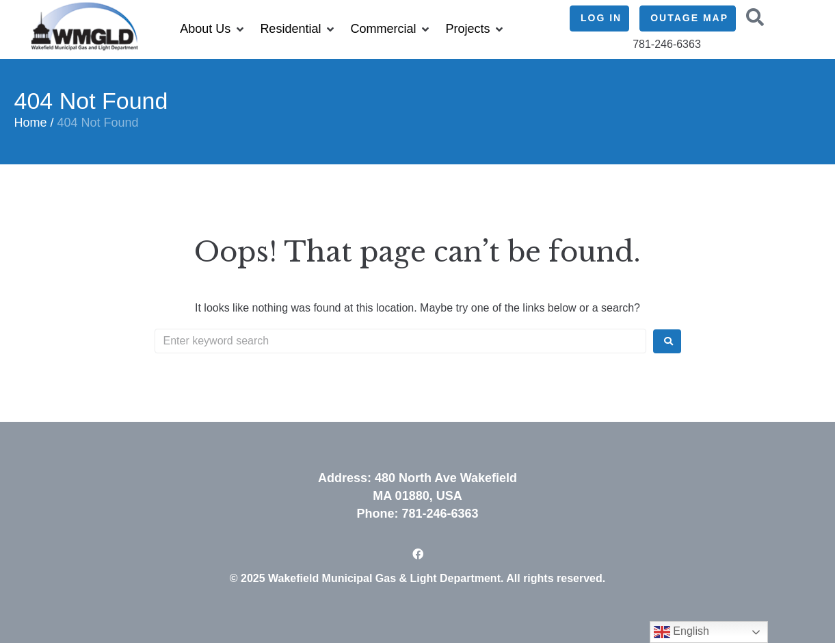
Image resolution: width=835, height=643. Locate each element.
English (681, 632)
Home (30, 122)
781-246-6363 (439, 513)
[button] (213, 29)
